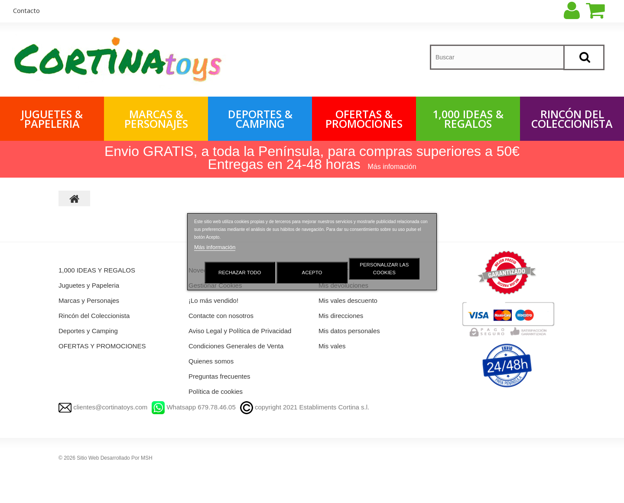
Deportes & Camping (260, 119)
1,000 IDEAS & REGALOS (468, 119)
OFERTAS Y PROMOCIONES (102, 346)
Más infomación (392, 166)
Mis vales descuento (347, 300)
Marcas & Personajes (156, 119)
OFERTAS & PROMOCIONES (364, 119)
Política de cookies (215, 391)
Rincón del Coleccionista (572, 119)
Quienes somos (211, 361)
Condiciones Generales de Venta (235, 346)
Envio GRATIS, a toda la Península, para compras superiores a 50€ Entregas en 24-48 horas (312, 157)
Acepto (312, 272)
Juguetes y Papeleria (88, 285)
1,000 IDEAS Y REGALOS (96, 270)
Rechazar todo (239, 272)
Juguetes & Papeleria (52, 119)
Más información (214, 247)
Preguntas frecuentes (219, 376)
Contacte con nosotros (221, 315)
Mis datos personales (349, 330)
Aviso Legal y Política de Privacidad (239, 330)
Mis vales (332, 346)
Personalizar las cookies (384, 268)
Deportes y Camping (88, 330)
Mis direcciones (340, 315)
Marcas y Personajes (88, 300)
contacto (26, 10)
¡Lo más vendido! (213, 300)
